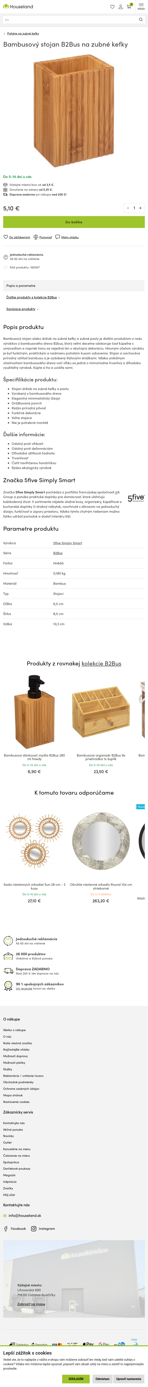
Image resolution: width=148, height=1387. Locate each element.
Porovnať (45, 237)
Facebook (18, 1228)
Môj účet (9, 1195)
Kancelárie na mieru (17, 1149)
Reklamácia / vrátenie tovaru (23, 1076)
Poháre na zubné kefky (23, 33)
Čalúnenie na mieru (16, 1156)
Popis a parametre (20, 285)
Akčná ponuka (13, 1129)
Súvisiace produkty (20, 309)
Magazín (9, 1175)
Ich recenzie (24, 988)
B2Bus (58, 553)
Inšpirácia (10, 1182)
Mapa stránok (13, 1095)
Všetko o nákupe (14, 1030)
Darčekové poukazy (16, 1168)
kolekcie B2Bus (101, 663)
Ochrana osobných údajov (21, 1089)
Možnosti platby (14, 1063)
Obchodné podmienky (18, 1082)
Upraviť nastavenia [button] (128, 1379)
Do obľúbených (19, 237)
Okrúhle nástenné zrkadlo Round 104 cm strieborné (101, 886)
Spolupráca (11, 1162)
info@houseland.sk (25, 1215)
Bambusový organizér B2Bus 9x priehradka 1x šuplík (101, 757)
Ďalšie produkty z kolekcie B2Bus (31, 297)
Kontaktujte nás (14, 1123)
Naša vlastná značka (17, 1043)
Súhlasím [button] (75, 1379)
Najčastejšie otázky (16, 1049)
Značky (8, 1188)
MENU (141, 6)
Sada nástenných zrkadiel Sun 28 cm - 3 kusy (34, 886)
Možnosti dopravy (15, 1056)
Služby (7, 1069)
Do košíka (74, 222)
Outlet (7, 1142)
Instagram (47, 1228)
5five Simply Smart (67, 543)
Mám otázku (70, 237)
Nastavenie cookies (16, 1102)
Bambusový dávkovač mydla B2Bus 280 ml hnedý (34, 757)
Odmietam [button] (102, 1379)
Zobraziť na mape (31, 1304)
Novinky (8, 1136)
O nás (7, 1036)
